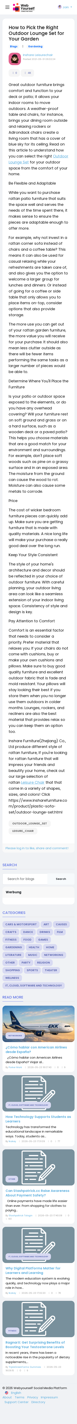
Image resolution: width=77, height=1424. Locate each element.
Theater (51, 970)
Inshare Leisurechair (38, 55)
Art (46, 924)
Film (60, 932)
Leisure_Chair (23, 831)
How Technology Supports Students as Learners (38, 1119)
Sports (32, 970)
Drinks (45, 932)
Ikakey (12, 1141)
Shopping (12, 970)
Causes (61, 924)
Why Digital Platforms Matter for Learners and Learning (33, 1270)
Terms (20, 1397)
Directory (38, 1402)
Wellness (12, 978)
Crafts (10, 932)
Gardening (35, 46)
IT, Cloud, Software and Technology (33, 985)
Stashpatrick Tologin (20, 1215)
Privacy (33, 1397)
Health (34, 947)
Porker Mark (15, 1067)
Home (50, 947)
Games (43, 940)
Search (61, 879)
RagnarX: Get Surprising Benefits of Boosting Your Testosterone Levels (35, 1344)
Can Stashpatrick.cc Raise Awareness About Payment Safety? (37, 1193)
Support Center (17, 1402)
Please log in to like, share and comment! (37, 848)
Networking (53, 955)
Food (27, 940)
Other (10, 963)
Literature (13, 955)
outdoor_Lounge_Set (29, 823)
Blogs (13, 46)
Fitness (11, 940)
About (7, 1397)
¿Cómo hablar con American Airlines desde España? (36, 1049)
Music (32, 955)
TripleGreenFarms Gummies (25, 1367)
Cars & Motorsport (21, 924)
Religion (43, 963)
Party (26, 963)
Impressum (49, 1397)
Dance (28, 932)
